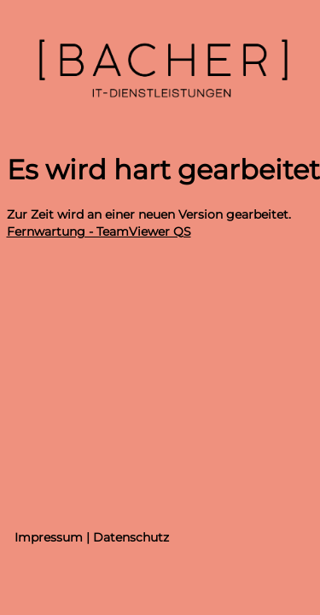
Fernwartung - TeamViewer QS (99, 231)
